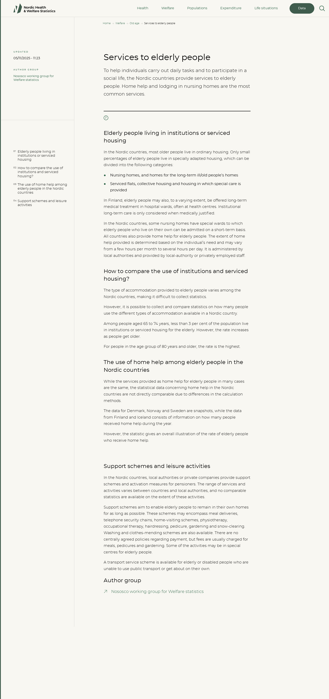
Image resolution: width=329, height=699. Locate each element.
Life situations (266, 8)
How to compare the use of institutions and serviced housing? (40, 172)
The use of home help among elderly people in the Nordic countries (42, 188)
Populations (197, 8)
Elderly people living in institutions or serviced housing (36, 155)
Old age (134, 23)
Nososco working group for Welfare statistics (33, 78)
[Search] (321, 8)
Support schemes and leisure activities (42, 203)
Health (142, 8)
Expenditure (231, 8)
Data (302, 8)
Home (107, 23)
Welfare (167, 8)
